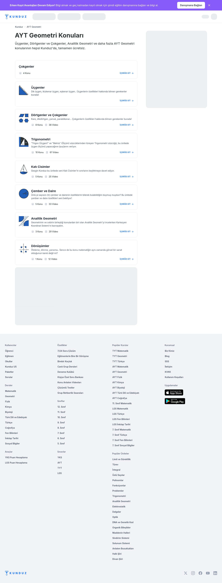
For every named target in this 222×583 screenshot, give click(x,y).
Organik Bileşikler (121, 527)
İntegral (116, 469)
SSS (167, 361)
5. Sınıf (61, 443)
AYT (60, 462)
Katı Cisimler (40, 167)
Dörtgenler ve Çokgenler (49, 115)
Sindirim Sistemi (120, 538)
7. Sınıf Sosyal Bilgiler (123, 445)
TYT (60, 468)
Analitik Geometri (44, 218)
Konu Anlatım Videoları (69, 382)
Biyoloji (9, 412)
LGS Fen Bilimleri (121, 419)
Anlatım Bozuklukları (123, 548)
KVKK (168, 372)
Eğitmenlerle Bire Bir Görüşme (73, 356)
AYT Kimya (118, 382)
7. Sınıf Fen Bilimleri (122, 440)
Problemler (118, 490)
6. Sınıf (61, 438)
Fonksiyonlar (119, 485)
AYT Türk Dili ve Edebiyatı (125, 393)
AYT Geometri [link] (34, 26)
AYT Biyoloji (118, 387)
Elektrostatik (118, 506)
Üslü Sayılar (118, 475)
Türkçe (8, 422)
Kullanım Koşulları (174, 377)
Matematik (10, 391)
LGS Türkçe (118, 414)
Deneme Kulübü (66, 372)
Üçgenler (38, 87)
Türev (115, 464)
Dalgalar (116, 511)
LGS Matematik (120, 408)
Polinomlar (117, 480)
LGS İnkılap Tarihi (121, 424)
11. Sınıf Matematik (122, 403)
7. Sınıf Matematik (121, 429)
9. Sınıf (61, 422)
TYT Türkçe (118, 361)
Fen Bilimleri (11, 433)
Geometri (10, 396)
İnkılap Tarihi (11, 438)
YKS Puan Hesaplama (16, 457)
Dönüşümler (40, 246)
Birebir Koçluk (65, 361)
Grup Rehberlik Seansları (70, 393)
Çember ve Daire (43, 191)
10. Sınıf (62, 417)
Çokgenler (26, 66)
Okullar (8, 361)
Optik (115, 517)
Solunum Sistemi (121, 543)
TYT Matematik (120, 351)
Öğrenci (9, 351)
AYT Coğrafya (119, 398)
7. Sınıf (61, 433)
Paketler (9, 372)
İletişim (168, 366)
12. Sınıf (62, 406)
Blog (167, 356)
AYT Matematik (120, 366)
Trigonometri (40, 139)
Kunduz (19, 26)
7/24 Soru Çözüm (67, 351)
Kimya (8, 406)
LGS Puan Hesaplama (16, 462)
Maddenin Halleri (121, 532)
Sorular (9, 377)
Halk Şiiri (116, 553)
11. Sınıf (61, 412)
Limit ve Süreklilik (121, 459)
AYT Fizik (117, 377)
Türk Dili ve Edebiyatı (16, 417)
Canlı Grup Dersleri (67, 366)
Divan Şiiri (117, 559)
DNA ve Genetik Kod (122, 522)
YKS (60, 457)
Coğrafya (10, 427)
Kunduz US (11, 366)
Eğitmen (9, 356)
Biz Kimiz (169, 351)
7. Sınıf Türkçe (119, 435)
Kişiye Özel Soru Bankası (70, 377)
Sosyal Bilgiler (12, 443)
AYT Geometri (119, 372)
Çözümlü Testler (66, 387)
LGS (60, 473)
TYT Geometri (119, 356)
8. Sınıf (61, 427)
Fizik (7, 401)
